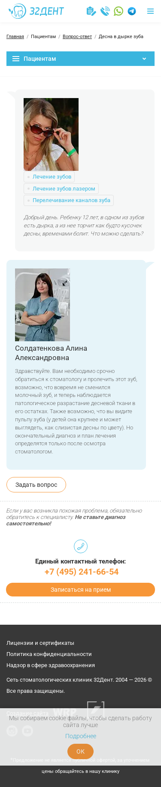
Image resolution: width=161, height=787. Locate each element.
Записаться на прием (81, 589)
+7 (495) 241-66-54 (81, 571)
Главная (15, 36)
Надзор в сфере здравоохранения (50, 665)
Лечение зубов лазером (64, 188)
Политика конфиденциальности (49, 654)
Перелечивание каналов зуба (71, 200)
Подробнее (80, 736)
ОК (80, 751)
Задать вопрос (36, 484)
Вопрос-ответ (77, 36)
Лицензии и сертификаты (40, 643)
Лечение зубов (52, 176)
